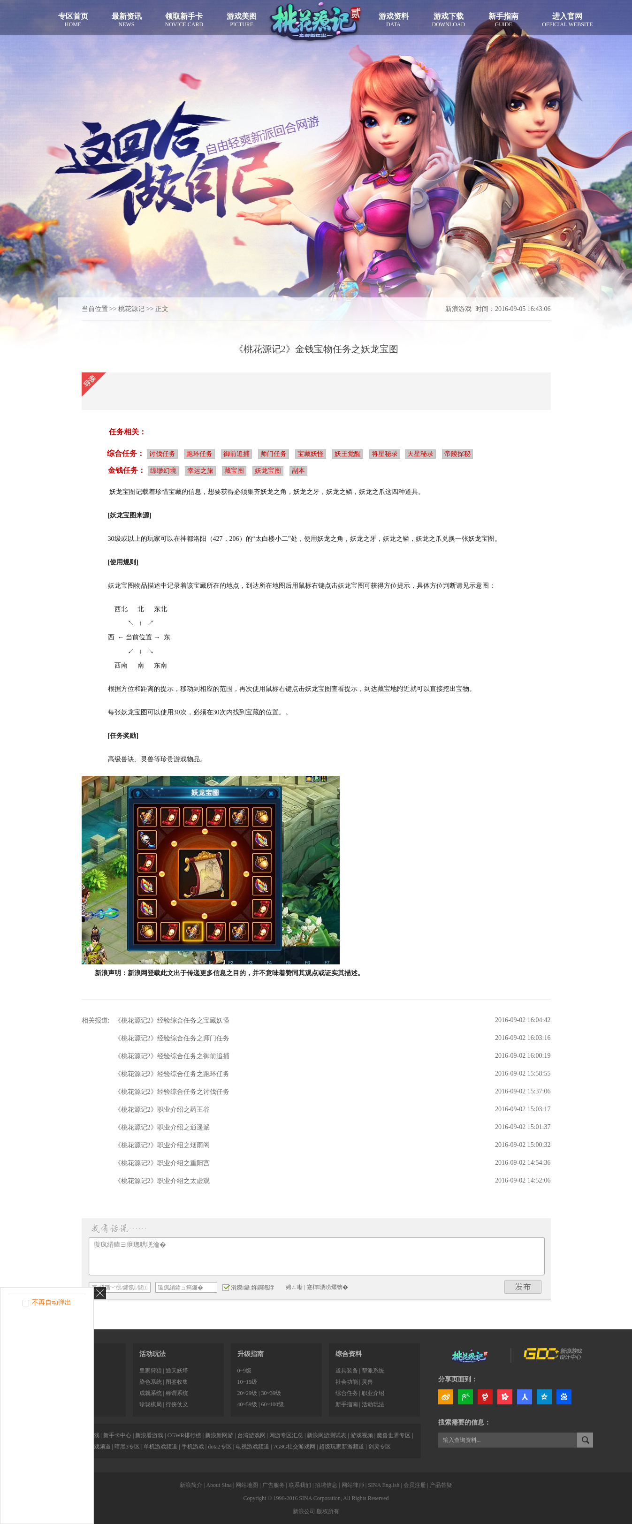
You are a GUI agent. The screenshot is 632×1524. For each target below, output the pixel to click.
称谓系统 (177, 1393)
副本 (298, 470)
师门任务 (273, 453)
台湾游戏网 (251, 1435)
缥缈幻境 (163, 470)
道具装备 (346, 1370)
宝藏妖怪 (310, 453)
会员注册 (415, 1485)
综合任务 (346, 1393)
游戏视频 (361, 1435)
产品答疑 (441, 1485)
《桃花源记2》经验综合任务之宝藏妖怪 (171, 1020)
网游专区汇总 (286, 1435)
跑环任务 (199, 453)
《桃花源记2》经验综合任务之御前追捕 (171, 1056)
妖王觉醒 (348, 453)
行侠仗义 (177, 1404)
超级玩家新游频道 (341, 1446)
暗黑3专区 (127, 1446)
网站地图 (247, 1485)
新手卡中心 (117, 1435)
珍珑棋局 (150, 1404)
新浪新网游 (219, 1435)
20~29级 (247, 1393)
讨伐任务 (162, 453)
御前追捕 (236, 453)
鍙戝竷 (523, 1287)
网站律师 (353, 1485)
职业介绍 (373, 1393)
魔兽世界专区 (394, 1435)
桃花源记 (131, 308)
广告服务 (273, 1485)
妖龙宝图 (268, 470)
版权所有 (328, 1511)
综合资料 (348, 1353)
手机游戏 (193, 1446)
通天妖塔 (177, 1370)
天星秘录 (420, 453)
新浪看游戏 (149, 1435)
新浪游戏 (458, 308)
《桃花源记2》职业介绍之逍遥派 (162, 1127)
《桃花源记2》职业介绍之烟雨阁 (162, 1145)
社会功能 (346, 1382)
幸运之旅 (200, 470)
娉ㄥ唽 (294, 1287)
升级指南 (250, 1353)
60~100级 (272, 1404)
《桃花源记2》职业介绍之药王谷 (162, 1109)
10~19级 (247, 1382)
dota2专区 (220, 1446)
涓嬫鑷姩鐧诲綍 (248, 1287)
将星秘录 (385, 453)
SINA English (383, 1485)
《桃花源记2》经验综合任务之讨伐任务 (171, 1091)
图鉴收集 (177, 1382)
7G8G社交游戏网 (294, 1446)
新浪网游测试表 (326, 1435)
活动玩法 (152, 1353)
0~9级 (244, 1370)
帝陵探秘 (457, 453)
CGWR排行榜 (184, 1435)
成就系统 (150, 1393)
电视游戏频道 (252, 1446)
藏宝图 (234, 470)
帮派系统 (373, 1370)
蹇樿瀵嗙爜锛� (327, 1287)
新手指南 (346, 1404)
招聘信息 (326, 1485)
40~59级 (247, 1404)
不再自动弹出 (51, 1302)
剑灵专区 (379, 1446)
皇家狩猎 (150, 1370)
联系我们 (300, 1485)
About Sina (218, 1485)
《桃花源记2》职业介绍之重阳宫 (162, 1163)
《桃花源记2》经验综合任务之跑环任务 (171, 1073)
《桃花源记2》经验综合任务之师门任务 (171, 1038)
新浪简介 (191, 1485)
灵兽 (367, 1382)
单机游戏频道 (160, 1446)
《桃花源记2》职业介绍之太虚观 (162, 1180)
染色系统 (150, 1382)
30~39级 (271, 1393)
